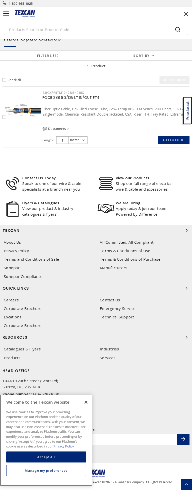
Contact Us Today (39, 177)
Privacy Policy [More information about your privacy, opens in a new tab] (64, 446)
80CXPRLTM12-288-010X (63, 93)
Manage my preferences (46, 470)
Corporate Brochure (23, 308)
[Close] (86, 402)
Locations (13, 317)
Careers (11, 300)
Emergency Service (118, 308)
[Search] (96, 29)
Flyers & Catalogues (40, 202)
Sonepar (12, 267)
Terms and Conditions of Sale (31, 259)
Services (108, 357)
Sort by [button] (141, 56)
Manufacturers (113, 267)
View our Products (132, 177)
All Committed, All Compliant (127, 242)
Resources (96, 337)
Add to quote (173, 140)
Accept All (46, 457)
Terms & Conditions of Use (125, 250)
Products (12, 357)
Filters (48, 56)
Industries (109, 349)
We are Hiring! (129, 202)
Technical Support (117, 317)
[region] (46, 440)
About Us (12, 242)
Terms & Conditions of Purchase (130, 259)
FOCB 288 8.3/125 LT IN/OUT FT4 (71, 97)
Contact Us (110, 300)
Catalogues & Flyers (22, 349)
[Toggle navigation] (6, 14)
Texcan (96, 230)
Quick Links (96, 288)
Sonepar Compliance (23, 276)
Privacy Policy (16, 250)
